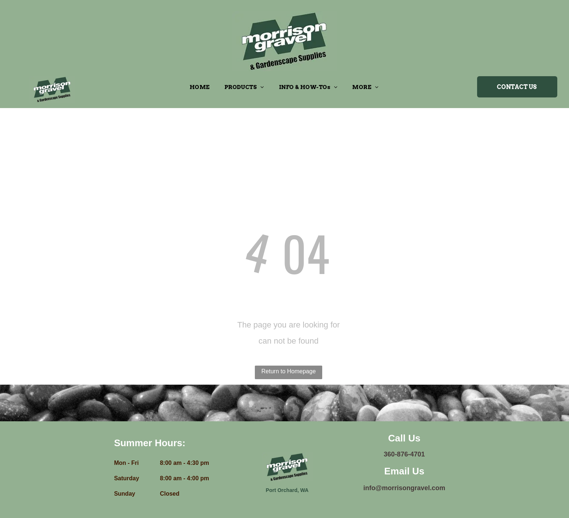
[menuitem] (199, 87)
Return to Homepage (288, 371)
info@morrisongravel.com (404, 488)
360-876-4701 (404, 454)
